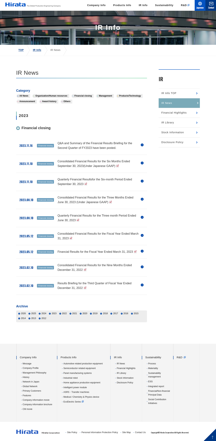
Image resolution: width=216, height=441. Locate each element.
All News (23, 96)
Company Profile (31, 368)
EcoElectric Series (72, 402)
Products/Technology (130, 96)
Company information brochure (37, 404)
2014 (23, 318)
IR (161, 79)
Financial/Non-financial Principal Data (159, 393)
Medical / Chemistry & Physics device (81, 397)
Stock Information (172, 132)
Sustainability (164, 5)
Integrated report (156, 386)
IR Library (167, 122)
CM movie (27, 409)
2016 (126, 313)
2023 (54, 313)
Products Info (122, 5)
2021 (74, 313)
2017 (115, 313)
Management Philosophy (34, 373)
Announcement (27, 101)
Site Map (126, 432)
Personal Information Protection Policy (100, 432)
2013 (33, 318)
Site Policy (72, 432)
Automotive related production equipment (83, 363)
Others (66, 101)
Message (27, 363)
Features (27, 395)
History (26, 377)
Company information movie (36, 400)
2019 (95, 313)
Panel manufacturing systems (77, 373)
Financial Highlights (174, 112)
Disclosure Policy (172, 142)
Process (152, 363)
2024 (43, 313)
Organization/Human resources (51, 96)
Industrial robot (70, 378)
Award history (49, 101)
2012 (43, 318)
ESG (150, 381)
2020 (84, 313)
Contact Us (140, 432)
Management (105, 96)
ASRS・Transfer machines (76, 392)
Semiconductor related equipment (79, 368)
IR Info (143, 5)
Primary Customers (32, 391)
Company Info (96, 5)
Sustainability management (154, 375)
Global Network (30, 386)
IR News (166, 103)
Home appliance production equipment (81, 382)
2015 (136, 313)
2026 (23, 313)
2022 (64, 313)
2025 (33, 313)
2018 (105, 313)
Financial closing (83, 96)
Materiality (153, 368)
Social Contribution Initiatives (157, 401)
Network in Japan (31, 381)
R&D (184, 5)
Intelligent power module (75, 387)
